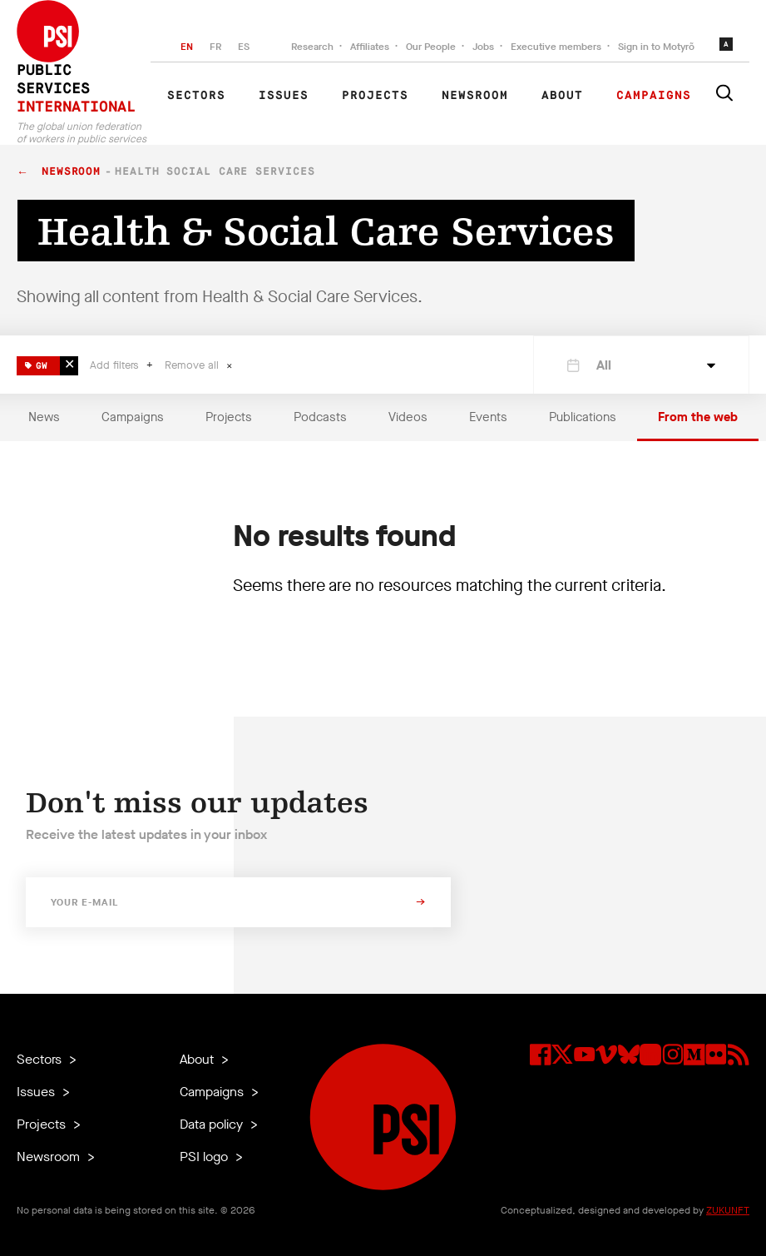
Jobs (483, 46)
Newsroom (475, 96)
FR (215, 46)
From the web (698, 417)
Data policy (213, 1124)
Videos (407, 417)
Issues (284, 96)
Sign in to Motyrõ (656, 46)
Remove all (193, 365)
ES (244, 46)
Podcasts (320, 417)
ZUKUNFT (727, 1210)
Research (312, 46)
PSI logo (205, 1156)
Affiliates (369, 46)
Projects (375, 96)
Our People (431, 46)
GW (36, 363)
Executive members (556, 46)
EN (186, 46)
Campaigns (653, 96)
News (44, 417)
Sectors (196, 96)
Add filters (116, 365)
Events (488, 417)
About (562, 96)
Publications (582, 417)
